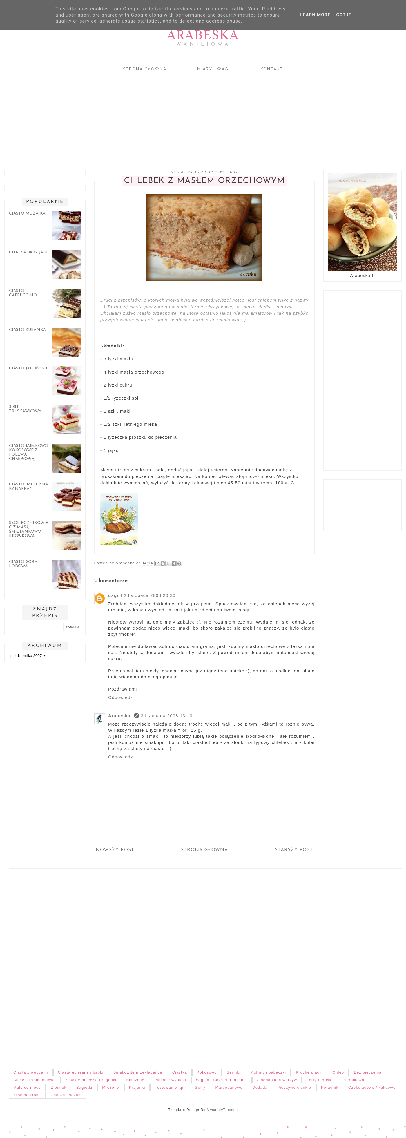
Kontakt (271, 69)
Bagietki (84, 1087)
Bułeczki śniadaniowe (34, 1080)
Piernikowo (353, 1080)
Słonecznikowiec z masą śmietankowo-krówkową (28, 529)
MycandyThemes (222, 1110)
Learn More (315, 14)
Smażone (135, 1080)
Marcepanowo (229, 1087)
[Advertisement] (174, 115)
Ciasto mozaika (27, 213)
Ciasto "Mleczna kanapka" (28, 486)
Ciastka (179, 1072)
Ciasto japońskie (28, 368)
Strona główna (144, 69)
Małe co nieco (27, 1087)
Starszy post (294, 850)
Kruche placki (309, 1072)
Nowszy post (115, 850)
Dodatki (259, 1087)
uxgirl (115, 595)
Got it (343, 14)
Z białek (58, 1087)
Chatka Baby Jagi (28, 252)
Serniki (234, 1072)
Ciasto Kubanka (27, 330)
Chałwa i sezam (66, 1095)
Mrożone (110, 1087)
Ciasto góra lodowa (23, 564)
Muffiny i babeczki (268, 1072)
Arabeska (203, 34)
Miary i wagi (213, 69)
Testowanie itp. (170, 1087)
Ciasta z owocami (30, 1072)
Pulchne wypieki (170, 1080)
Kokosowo (207, 1072)
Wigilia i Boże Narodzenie (221, 1080)
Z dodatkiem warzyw (277, 1080)
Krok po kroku (27, 1095)
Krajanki (137, 1087)
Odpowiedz (120, 697)
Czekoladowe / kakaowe (372, 1087)
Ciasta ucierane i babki (81, 1072)
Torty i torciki (320, 1080)
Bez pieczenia (367, 1072)
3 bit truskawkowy (25, 409)
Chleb (338, 1072)
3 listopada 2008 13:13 (167, 715)
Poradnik (329, 1087)
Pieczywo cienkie (294, 1087)
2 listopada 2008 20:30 (149, 595)
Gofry (200, 1087)
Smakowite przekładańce (137, 1072)
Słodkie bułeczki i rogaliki (91, 1080)
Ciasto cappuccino (23, 293)
